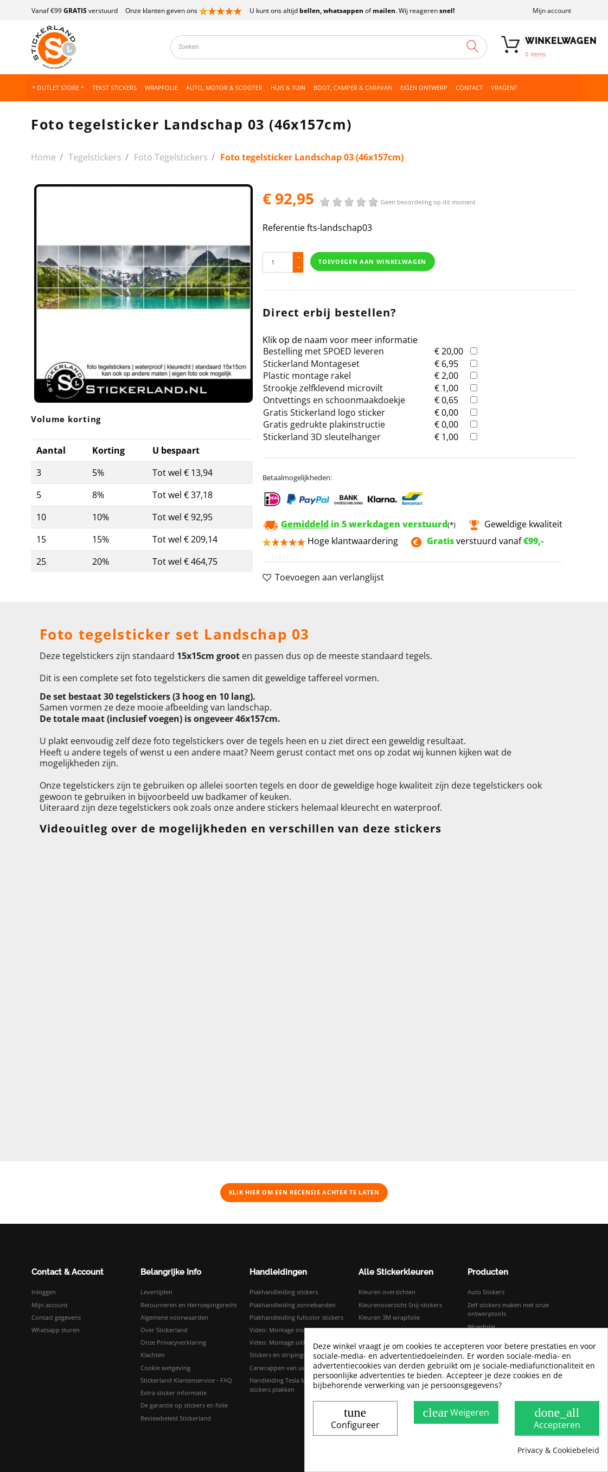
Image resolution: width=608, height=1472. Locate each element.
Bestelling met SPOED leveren (323, 351)
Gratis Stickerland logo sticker (324, 412)
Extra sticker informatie (173, 1393)
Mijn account (552, 10)
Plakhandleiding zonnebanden (292, 1305)
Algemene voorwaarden (174, 1317)
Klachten (152, 1355)
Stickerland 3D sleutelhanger (322, 437)
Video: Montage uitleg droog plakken (301, 1342)
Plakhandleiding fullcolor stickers (296, 1317)
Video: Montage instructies (287, 1330)
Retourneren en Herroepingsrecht (188, 1305)
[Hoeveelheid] (278, 262)
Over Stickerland (164, 1330)
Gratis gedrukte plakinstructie (324, 424)
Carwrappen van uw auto (285, 1368)
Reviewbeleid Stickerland (175, 1418)
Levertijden (156, 1292)
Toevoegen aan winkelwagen (372, 261)
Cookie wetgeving (165, 1368)
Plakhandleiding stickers (283, 1292)
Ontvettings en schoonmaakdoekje (334, 400)
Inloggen (43, 1292)
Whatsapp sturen (55, 1330)
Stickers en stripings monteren (292, 1355)
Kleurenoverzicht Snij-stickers (400, 1305)
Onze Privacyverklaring (173, 1342)
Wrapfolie (481, 1326)
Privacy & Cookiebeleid (558, 1450)
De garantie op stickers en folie (184, 1405)
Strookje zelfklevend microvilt (323, 388)
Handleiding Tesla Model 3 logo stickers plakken (293, 1384)
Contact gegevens (56, 1317)
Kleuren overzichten (387, 1292)
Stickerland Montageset (311, 364)
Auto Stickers (486, 1292)
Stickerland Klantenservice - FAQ (186, 1380)
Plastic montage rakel (307, 376)
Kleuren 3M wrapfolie (389, 1317)
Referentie (284, 228)
